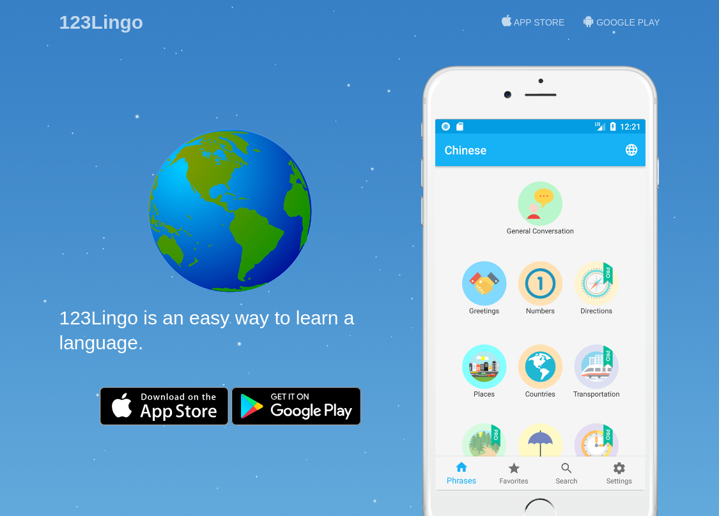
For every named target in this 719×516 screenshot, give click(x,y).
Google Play (622, 21)
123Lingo (101, 22)
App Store (533, 21)
